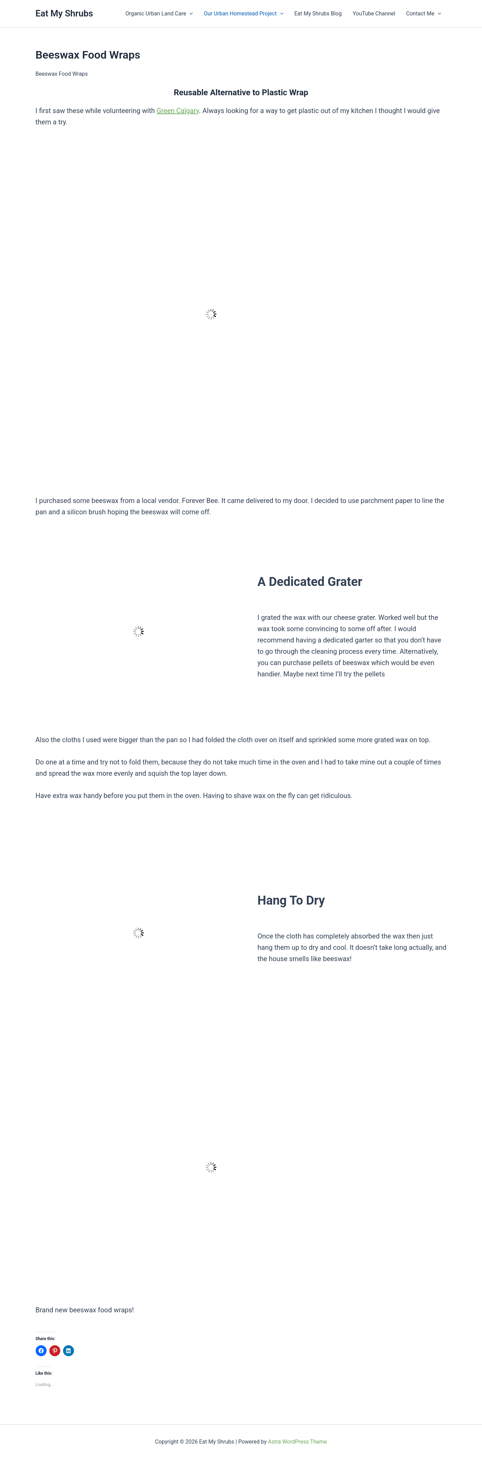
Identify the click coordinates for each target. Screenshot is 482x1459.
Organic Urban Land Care (159, 13)
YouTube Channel (374, 13)
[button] (189, 13)
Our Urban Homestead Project (243, 13)
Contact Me (423, 13)
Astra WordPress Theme (297, 1441)
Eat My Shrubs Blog (318, 13)
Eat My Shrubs (64, 13)
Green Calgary (178, 111)
